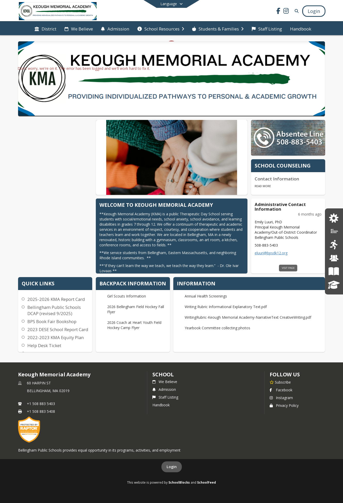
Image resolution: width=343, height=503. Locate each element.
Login (172, 466)
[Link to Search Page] (296, 11)
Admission (164, 389)
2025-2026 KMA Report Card (56, 299)
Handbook (161, 404)
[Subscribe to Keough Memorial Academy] (280, 382)
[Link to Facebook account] (278, 11)
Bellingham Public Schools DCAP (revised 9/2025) (54, 310)
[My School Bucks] (334, 231)
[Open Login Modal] (313, 11)
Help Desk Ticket (44, 345)
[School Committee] (334, 258)
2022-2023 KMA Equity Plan (55, 337)
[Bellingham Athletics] (334, 245)
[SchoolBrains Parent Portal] (334, 284)
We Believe (164, 381)
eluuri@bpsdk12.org (271, 252)
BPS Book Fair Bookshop (51, 321)
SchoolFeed (206, 482)
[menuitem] (45, 28)
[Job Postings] (334, 218)
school (163, 374)
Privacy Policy (284, 405)
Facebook (281, 389)
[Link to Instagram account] (286, 11)
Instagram (281, 397)
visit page (288, 268)
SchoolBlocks (179, 482)
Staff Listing (165, 397)
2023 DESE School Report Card (57, 329)
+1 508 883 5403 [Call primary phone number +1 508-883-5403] (41, 403)
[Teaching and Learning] (334, 271)
